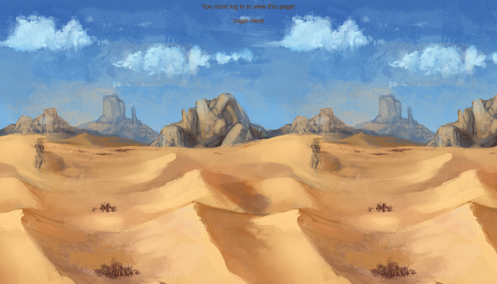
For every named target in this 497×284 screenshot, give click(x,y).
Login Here (248, 20)
